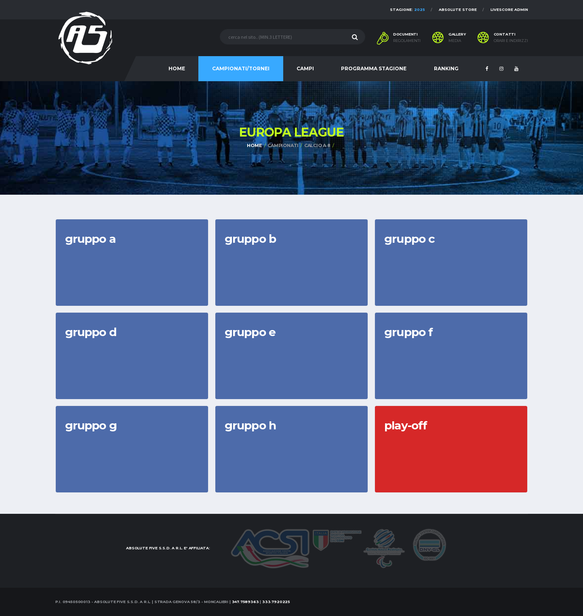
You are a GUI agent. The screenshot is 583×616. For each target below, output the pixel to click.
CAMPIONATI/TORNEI (240, 68)
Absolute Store (458, 9)
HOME (176, 68)
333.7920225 (276, 601)
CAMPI (305, 68)
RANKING (446, 68)
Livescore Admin (509, 9)
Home (254, 145)
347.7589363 (245, 601)
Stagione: (407, 9)
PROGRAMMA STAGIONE (373, 68)
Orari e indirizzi (511, 41)
